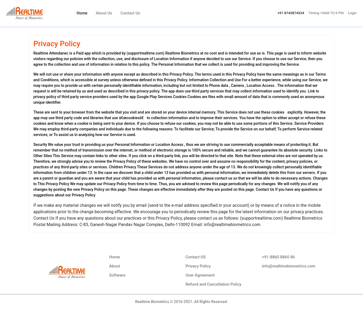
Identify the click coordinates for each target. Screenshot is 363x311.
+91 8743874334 (291, 13)
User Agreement (200, 275)
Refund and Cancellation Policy (213, 284)
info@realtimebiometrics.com (289, 266)
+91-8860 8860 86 (278, 257)
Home (82, 13)
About (114, 266)
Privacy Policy (198, 266)
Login (352, 13)
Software (117, 275)
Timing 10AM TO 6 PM (326, 13)
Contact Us (130, 13)
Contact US (196, 257)
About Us (104, 13)
